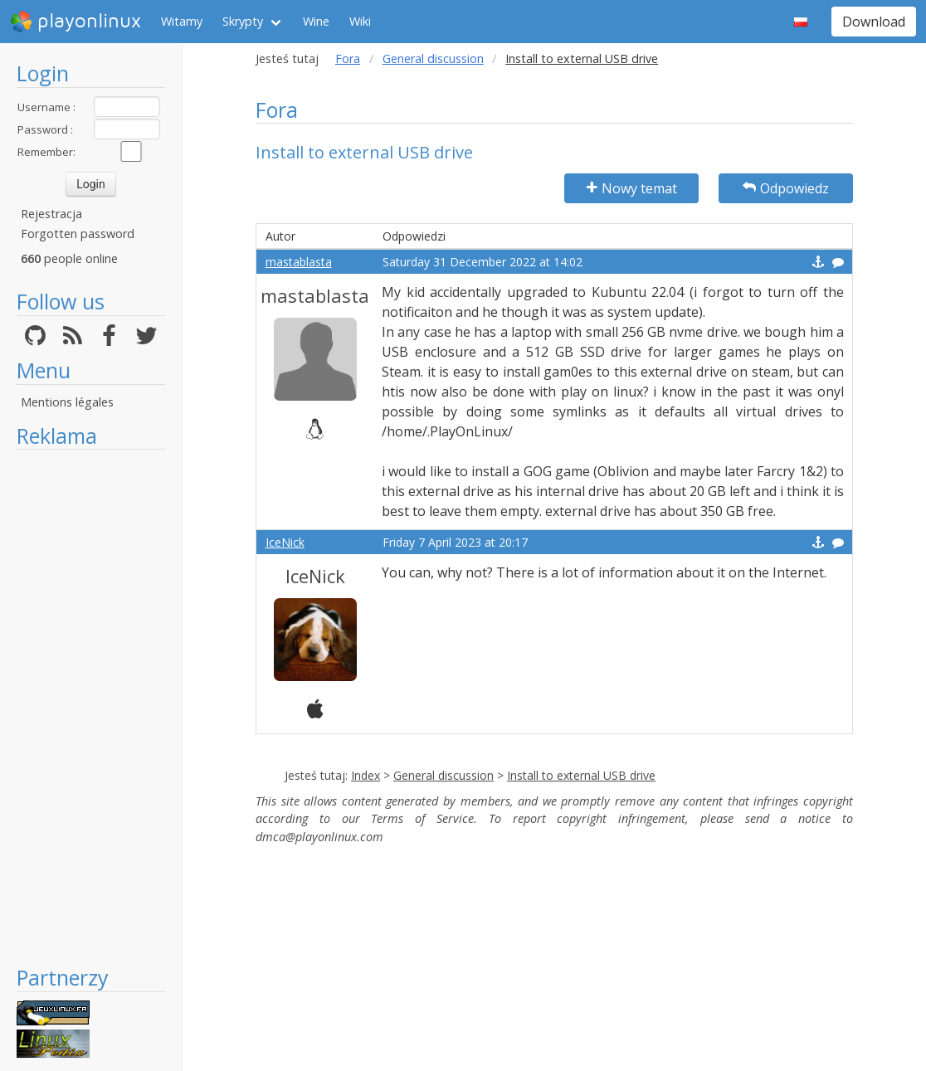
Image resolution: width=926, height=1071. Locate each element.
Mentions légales (67, 402)
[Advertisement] (91, 707)
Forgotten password (77, 233)
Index (365, 775)
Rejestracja (51, 214)
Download (873, 21)
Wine (316, 21)
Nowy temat (632, 188)
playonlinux (75, 21)
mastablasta (299, 262)
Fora (347, 58)
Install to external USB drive (581, 775)
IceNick (285, 542)
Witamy (181, 21)
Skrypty (242, 21)
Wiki (360, 21)
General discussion (433, 58)
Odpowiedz (786, 188)
